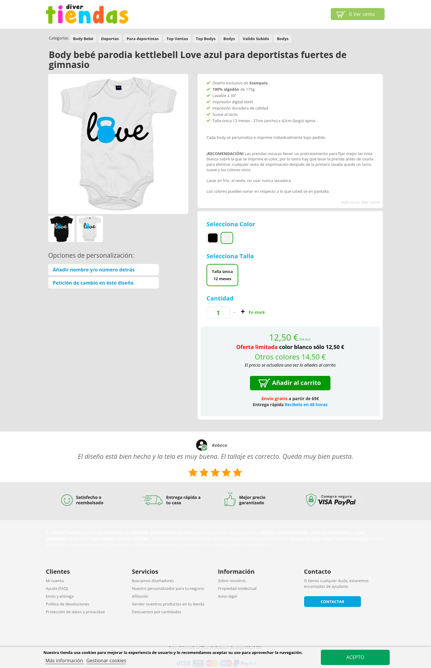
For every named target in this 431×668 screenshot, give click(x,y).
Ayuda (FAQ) (57, 588)
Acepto (355, 657)
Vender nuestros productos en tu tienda (168, 604)
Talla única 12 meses (222, 275)
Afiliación (140, 596)
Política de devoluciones (67, 604)
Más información (64, 660)
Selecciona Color (232, 224)
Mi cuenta (55, 580)
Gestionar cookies (106, 660)
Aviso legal (227, 596)
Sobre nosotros (232, 580)
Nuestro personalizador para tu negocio (168, 588)
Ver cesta (362, 13)
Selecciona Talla (231, 256)
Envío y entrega (60, 596)
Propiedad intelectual (237, 588)
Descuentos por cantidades (156, 611)
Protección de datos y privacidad (75, 611)
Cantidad (220, 298)
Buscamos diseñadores (153, 580)
